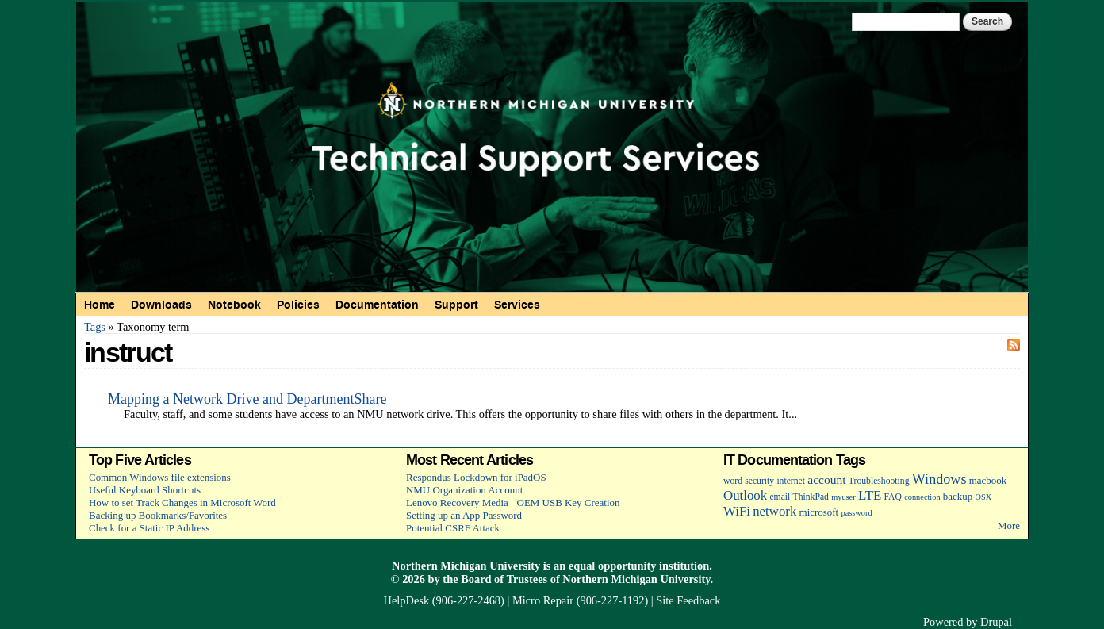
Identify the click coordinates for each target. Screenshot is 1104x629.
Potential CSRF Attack (453, 528)
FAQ (892, 497)
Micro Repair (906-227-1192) (580, 600)
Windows (939, 479)
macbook (987, 480)
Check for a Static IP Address (149, 528)
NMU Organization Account (464, 490)
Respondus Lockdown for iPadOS (476, 477)
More (1009, 525)
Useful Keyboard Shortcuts (145, 490)
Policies (298, 304)
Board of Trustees (504, 579)
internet (790, 481)
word (732, 481)
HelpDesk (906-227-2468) (444, 600)
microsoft (819, 512)
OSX (984, 497)
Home (99, 304)
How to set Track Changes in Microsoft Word (182, 502)
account (826, 479)
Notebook (234, 304)
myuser (843, 497)
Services (517, 304)
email (779, 497)
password (856, 512)
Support (456, 304)
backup (957, 496)
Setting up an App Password (464, 515)
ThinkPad (811, 497)
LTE (869, 495)
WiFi (736, 511)
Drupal (996, 622)
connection (922, 497)
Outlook (745, 495)
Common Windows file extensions (160, 477)
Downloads (161, 304)
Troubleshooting (879, 481)
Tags (94, 326)
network (774, 511)
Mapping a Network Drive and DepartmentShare (247, 399)
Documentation (377, 304)
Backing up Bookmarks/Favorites (158, 515)
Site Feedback (688, 600)
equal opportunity (613, 565)
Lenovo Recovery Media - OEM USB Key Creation (512, 502)
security (759, 481)
